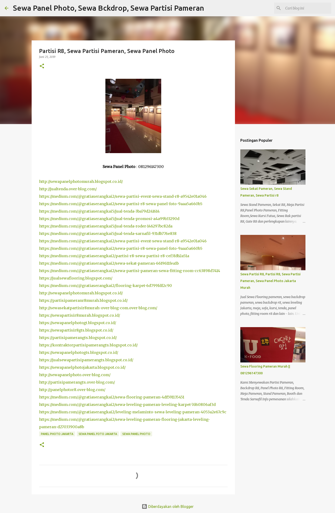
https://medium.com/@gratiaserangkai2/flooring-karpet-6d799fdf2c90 (105, 285)
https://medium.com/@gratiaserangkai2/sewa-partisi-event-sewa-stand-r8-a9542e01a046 (123, 196)
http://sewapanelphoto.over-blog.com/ (75, 374)
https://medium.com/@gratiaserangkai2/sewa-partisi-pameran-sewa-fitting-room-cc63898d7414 (129, 270)
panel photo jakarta (57, 433)
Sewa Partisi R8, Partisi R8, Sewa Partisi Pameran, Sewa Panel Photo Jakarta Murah (270, 280)
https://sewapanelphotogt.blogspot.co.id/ (77, 322)
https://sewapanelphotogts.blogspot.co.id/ (78, 352)
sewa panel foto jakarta (98, 433)
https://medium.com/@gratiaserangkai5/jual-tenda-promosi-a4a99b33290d (109, 218)
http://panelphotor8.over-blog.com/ (72, 389)
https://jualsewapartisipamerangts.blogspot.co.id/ (86, 360)
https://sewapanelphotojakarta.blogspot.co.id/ (82, 367)
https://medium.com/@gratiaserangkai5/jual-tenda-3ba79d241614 (99, 211)
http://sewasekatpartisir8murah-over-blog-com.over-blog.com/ (98, 308)
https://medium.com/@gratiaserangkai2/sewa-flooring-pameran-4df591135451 (111, 397)
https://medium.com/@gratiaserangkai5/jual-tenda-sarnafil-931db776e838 (108, 233)
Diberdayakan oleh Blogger (168, 506)
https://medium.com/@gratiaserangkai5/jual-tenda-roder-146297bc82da (105, 226)
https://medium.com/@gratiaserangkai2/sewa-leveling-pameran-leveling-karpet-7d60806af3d (127, 404)
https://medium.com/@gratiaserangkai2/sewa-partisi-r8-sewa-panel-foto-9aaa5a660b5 (120, 203)
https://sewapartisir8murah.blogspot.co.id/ (79, 315)
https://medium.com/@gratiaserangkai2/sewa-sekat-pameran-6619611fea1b (109, 263)
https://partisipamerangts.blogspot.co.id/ (78, 337)
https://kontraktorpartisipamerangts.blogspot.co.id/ (88, 345)
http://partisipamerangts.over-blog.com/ (77, 382)
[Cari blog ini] (306, 8)
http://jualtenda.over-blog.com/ (68, 189)
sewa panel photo (136, 433)
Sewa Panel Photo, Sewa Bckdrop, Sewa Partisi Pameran (108, 8)
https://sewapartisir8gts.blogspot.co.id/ (76, 330)
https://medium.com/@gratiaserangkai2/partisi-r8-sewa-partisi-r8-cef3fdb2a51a (114, 255)
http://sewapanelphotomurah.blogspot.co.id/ (81, 181)
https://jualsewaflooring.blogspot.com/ (75, 278)
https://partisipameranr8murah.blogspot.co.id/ (83, 300)
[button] (42, 66)
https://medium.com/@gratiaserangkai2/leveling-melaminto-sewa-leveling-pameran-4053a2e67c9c (132, 412)
